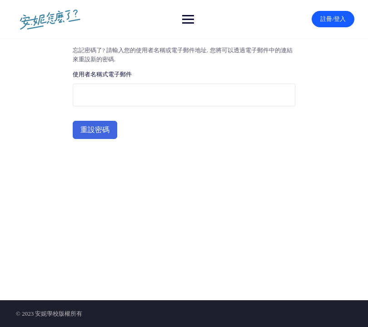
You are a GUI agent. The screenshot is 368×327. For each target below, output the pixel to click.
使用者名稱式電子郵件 (102, 74)
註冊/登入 (333, 18)
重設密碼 (94, 130)
